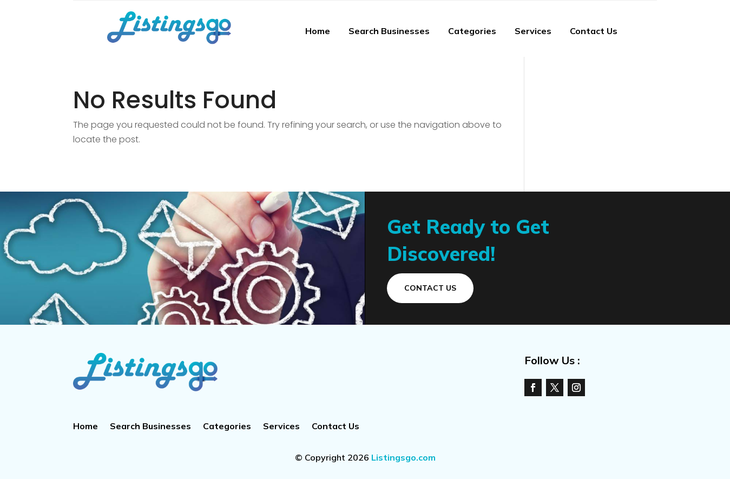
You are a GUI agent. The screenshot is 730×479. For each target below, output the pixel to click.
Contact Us (593, 30)
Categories (472, 30)
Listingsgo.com (403, 457)
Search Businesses (389, 30)
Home (317, 30)
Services (533, 30)
